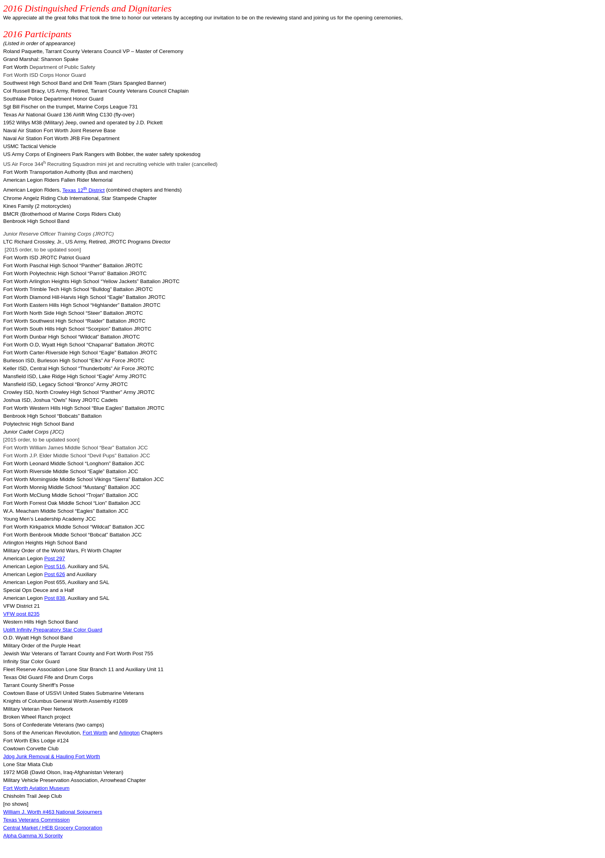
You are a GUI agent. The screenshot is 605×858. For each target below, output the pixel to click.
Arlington (129, 733)
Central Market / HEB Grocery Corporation (52, 828)
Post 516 (54, 566)
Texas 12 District (83, 190)
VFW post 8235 (21, 614)
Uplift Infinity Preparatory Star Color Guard (52, 630)
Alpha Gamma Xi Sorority (33, 836)
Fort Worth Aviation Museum (36, 788)
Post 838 (54, 598)
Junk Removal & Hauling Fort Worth (51, 756)
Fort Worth (95, 733)
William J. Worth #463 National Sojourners (52, 812)
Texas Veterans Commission (36, 820)
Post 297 (54, 558)
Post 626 (54, 574)
